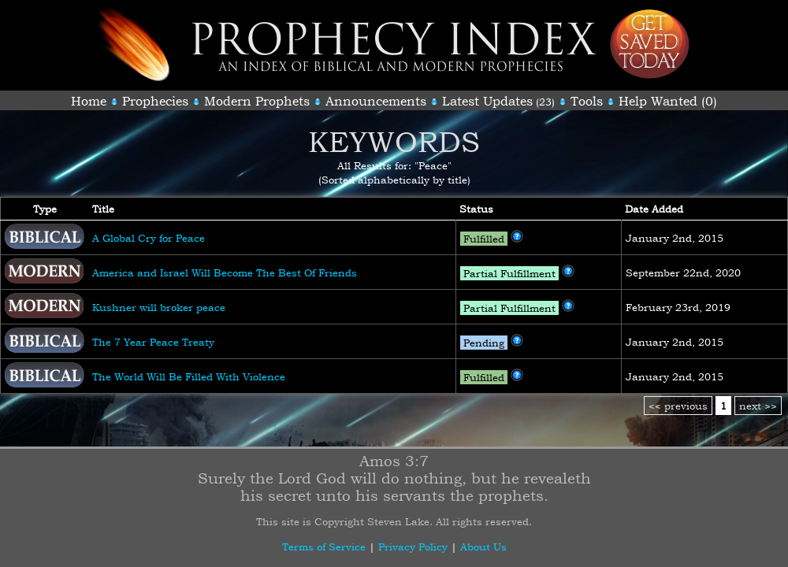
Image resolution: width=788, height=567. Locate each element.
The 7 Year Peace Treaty (153, 342)
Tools (587, 101)
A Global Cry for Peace (148, 238)
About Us (483, 546)
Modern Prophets (257, 101)
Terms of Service (324, 546)
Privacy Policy (413, 546)
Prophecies (155, 101)
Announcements (375, 101)
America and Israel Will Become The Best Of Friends (224, 272)
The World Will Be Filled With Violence (188, 376)
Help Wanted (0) (668, 101)
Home (88, 101)
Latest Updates (487, 101)
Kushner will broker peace (158, 307)
